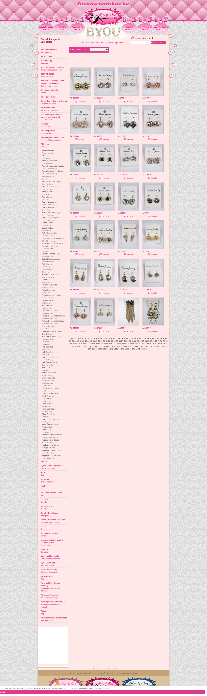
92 (115, 344)
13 (106, 338)
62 (135, 341)
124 (125, 346)
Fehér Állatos (47, 281)
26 (140, 338)
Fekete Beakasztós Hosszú (53, 317)
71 (159, 341)
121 (114, 346)
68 (151, 341)
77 (76, 344)
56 (120, 341)
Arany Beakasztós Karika (52, 172)
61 (133, 341)
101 (140, 344)
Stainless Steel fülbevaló (52, 436)
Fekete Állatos (48, 306)
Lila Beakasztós (48, 379)
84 (94, 344)
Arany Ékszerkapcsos (51, 188)
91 (112, 344)
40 (78, 341)
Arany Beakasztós (49, 162)
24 (135, 338)
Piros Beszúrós (48, 415)
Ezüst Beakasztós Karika (52, 244)
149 (137, 349)
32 (156, 338)
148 (133, 349)
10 (98, 338)
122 (118, 346)
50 (104, 341)
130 (147, 346)
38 (73, 341)
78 (78, 344)
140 (104, 349)
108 (165, 344)
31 (153, 338)
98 (131, 344)
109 (71, 346)
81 (86, 344)
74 (166, 341)
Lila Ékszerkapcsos (50, 394)
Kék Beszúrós (47, 353)
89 (107, 344)
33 (158, 338)
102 (143, 344)
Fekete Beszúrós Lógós (52, 332)
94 (120, 344)
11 (101, 338)
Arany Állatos (47, 157)
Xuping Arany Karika (50, 446)
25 (137, 338)
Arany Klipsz (47, 198)
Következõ (143, 349)
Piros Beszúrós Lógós (51, 420)
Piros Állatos (47, 405)
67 (148, 341)
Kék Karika (46, 368)
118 (103, 346)
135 (165, 346)
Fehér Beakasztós (49, 286)
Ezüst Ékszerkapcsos (51, 260)
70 (156, 341)
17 (116, 338)
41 (81, 341)
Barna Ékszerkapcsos (51, 219)
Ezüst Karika (47, 265)
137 (93, 349)
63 (138, 341)
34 (161, 338)
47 (96, 341)
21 (127, 338)
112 (82, 346)
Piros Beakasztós (49, 410)
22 (130, 338)
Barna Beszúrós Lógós (51, 213)
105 (154, 344)
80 (84, 344)
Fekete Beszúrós (49, 327)
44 (88, 341)
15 (111, 338)
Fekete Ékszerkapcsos (51, 337)
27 (142, 338)
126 (133, 346)
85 (97, 344)
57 (122, 341)
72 (161, 341)
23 (132, 338)
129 (143, 346)
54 (114, 341)
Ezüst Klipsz (47, 270)
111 (78, 346)
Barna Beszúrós (48, 208)
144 (118, 349)
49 (101, 341)
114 (89, 346)
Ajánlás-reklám (48, 151)
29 (148, 338)
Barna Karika (47, 224)
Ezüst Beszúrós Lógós (51, 255)
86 (99, 344)
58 (125, 341)
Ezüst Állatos (47, 229)
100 (136, 344)
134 (162, 346)
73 (164, 341)
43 (86, 341)
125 (129, 346)
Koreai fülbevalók (49, 374)
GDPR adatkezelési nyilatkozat (127, 673)
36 (166, 338)
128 (140, 346)
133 (158, 346)
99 (133, 344)
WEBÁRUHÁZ (82, 673)
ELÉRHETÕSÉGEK (103, 673)
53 (112, 341)
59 (127, 341)
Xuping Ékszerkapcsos (51, 451)
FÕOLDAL (72, 673)
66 (146, 341)
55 (117, 341)
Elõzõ (80, 338)
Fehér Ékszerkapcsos (51, 275)
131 (151, 346)
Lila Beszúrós (47, 384)
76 (73, 344)
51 (107, 341)
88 (104, 344)
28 (145, 338)
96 (125, 344)
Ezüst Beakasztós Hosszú (53, 239)
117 (100, 346)
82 (89, 344)
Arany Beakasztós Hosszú (53, 167)
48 (99, 341)
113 (85, 346)
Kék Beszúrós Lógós (50, 358)
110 (74, 346)
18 (119, 338)
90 (110, 344)
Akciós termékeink (49, 51)
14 (109, 338)
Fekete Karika (47, 343)
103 (147, 344)
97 (128, 344)
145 (122, 349)
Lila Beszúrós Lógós (50, 389)
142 (111, 349)
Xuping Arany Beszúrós (51, 441)
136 (89, 349)
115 (92, 346)
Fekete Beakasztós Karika (53, 322)
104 (151, 344)
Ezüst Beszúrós (48, 250)
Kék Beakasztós (48, 348)
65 (143, 341)
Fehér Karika (47, 301)
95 (123, 344)
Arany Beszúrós (48, 177)
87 (102, 344)
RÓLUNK (92, 673)
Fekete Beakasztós (50, 312)
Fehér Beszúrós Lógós (51, 296)
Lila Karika (46, 399)
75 (71, 344)
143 (115, 349)
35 (163, 338)
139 (100, 349)
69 (154, 341)
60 (130, 341)
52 (109, 341)
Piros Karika (47, 430)
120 (111, 346)
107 (161, 344)
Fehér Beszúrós (48, 291)
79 (81, 344)
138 (97, 349)
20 (124, 338)
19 (122, 338)
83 (92, 344)
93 (118, 344)
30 (150, 338)
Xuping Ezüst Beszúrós (51, 456)
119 (107, 346)
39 (75, 341)
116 (96, 346)
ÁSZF (114, 673)
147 (129, 349)
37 (70, 341)
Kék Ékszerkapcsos (50, 363)
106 (158, 344)
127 (136, 346)
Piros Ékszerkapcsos (50, 425)
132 (154, 346)
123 (122, 346)
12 (103, 338)
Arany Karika (47, 193)
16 (114, 338)
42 (83, 341)
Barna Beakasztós (49, 203)
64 (140, 341)
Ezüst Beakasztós (49, 234)
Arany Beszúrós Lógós (51, 182)
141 (108, 349)
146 (126, 349)
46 (94, 341)
